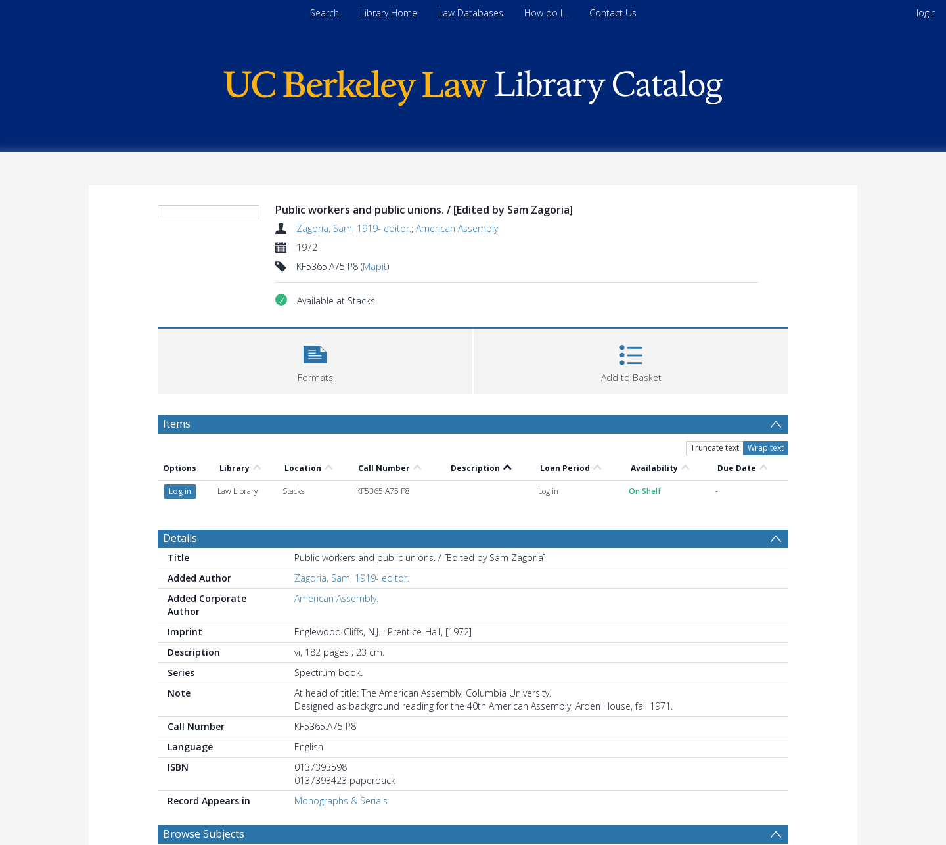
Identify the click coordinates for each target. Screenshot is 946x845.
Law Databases (470, 13)
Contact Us (613, 13)
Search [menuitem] (324, 13)
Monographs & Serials (341, 800)
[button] (315, 360)
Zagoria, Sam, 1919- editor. (353, 228)
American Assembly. (458, 228)
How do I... (546, 13)
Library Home (388, 13)
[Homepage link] (473, 84)
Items (177, 424)
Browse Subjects (203, 834)
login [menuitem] (926, 13)
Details (180, 538)
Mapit (375, 266)
